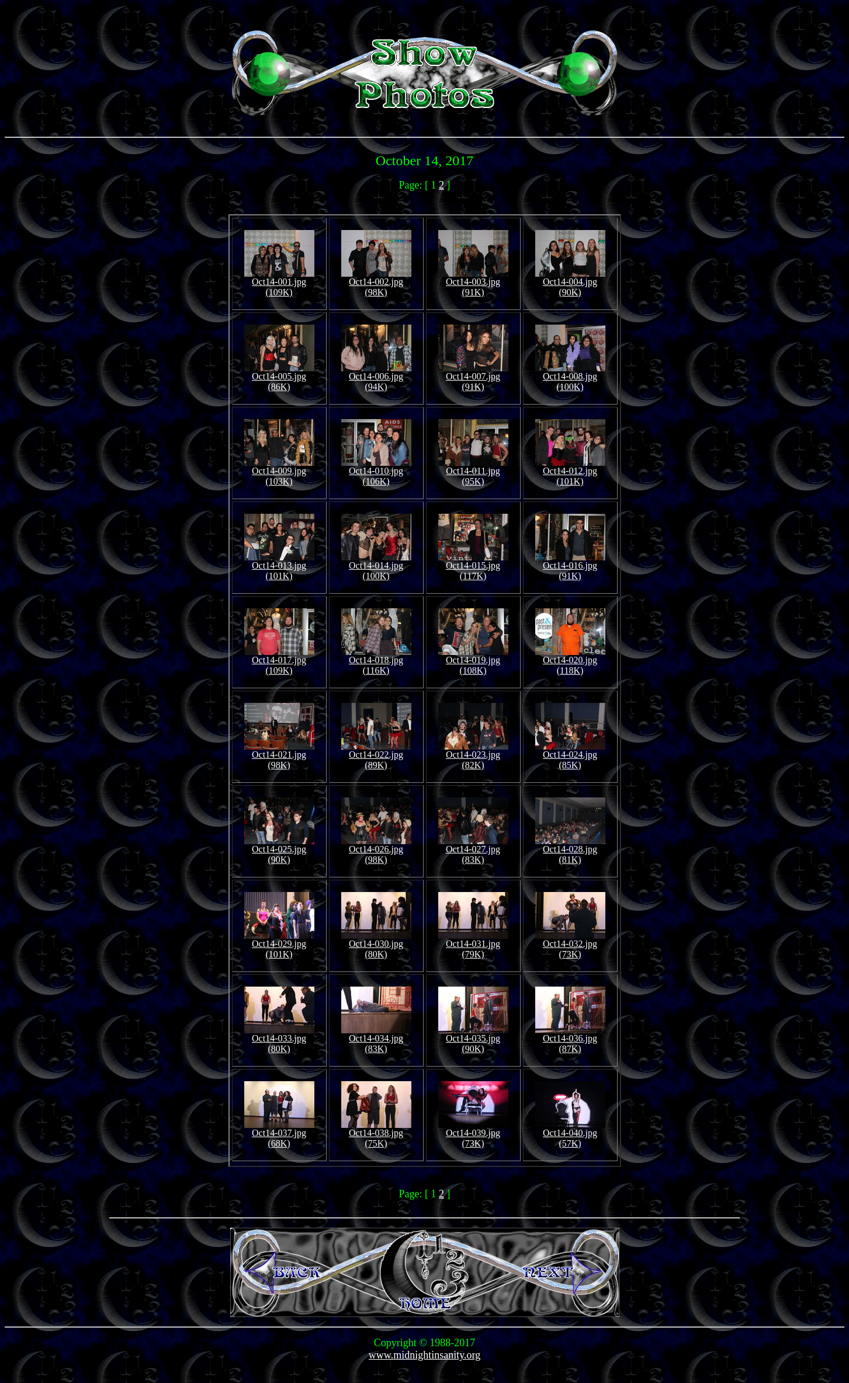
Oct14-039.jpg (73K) (473, 1134)
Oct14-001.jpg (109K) (279, 283)
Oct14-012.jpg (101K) (570, 472)
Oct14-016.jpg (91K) (570, 566)
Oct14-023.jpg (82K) (473, 755)
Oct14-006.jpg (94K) (376, 377)
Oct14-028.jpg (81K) (570, 850)
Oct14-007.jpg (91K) (473, 377)
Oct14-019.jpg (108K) (473, 661)
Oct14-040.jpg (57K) (570, 1134)
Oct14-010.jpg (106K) (376, 472)
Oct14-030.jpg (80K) (376, 945)
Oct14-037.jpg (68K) (279, 1134)
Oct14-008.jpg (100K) (570, 377)
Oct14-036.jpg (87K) (570, 1039)
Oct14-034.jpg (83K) (376, 1039)
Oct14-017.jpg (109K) (279, 661)
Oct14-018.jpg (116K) (376, 661)
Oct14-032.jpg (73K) (570, 945)
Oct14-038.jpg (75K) (376, 1134)
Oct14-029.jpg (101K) (279, 945)
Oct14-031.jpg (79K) (473, 945)
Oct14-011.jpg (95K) (473, 472)
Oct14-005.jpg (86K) (279, 377)
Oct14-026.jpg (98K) (376, 850)
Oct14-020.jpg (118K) (570, 661)
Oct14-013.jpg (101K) (279, 566)
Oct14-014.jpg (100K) (376, 566)
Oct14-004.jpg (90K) (570, 283)
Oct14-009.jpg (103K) (279, 472)
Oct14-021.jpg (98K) (279, 755)
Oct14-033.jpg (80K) (279, 1039)
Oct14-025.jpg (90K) (279, 850)
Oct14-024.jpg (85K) (570, 755)
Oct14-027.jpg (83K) (473, 850)
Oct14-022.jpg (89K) (376, 755)
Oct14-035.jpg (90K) (473, 1039)
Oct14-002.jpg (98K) (376, 283)
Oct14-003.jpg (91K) (473, 283)
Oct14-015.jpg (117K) (473, 566)
